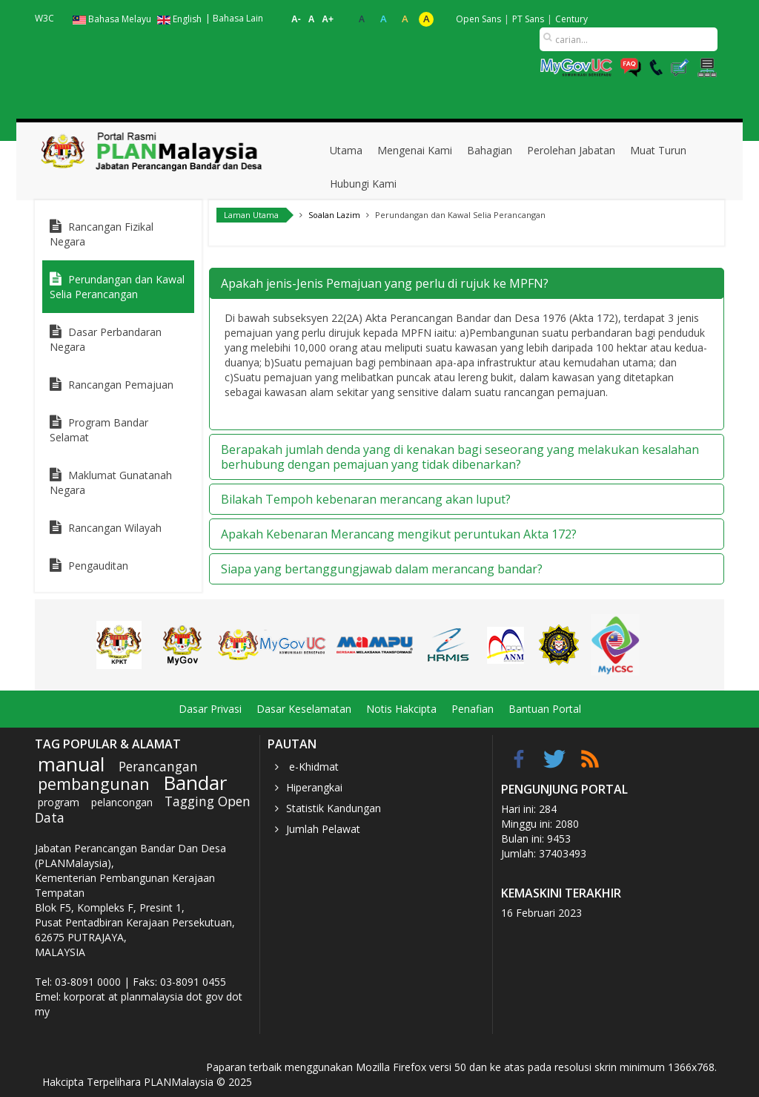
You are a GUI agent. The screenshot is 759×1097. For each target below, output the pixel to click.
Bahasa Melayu (113, 19)
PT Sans (528, 19)
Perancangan (158, 766)
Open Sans (478, 19)
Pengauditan (98, 566)
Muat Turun (658, 150)
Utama (346, 150)
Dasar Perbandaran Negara (106, 339)
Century (571, 19)
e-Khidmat (312, 767)
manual (71, 764)
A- (296, 19)
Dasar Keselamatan (303, 709)
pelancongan (122, 802)
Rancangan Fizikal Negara (101, 234)
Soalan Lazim (334, 214)
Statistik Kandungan (333, 808)
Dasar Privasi (210, 709)
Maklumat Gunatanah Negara (111, 482)
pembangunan (94, 783)
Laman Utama (251, 214)
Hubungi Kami (363, 184)
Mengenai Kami (414, 150)
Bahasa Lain (238, 18)
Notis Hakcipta (401, 709)
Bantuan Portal (544, 709)
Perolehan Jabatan (571, 150)
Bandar (195, 782)
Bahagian (489, 150)
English (179, 19)
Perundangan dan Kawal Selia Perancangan (117, 286)
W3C (44, 18)
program (58, 802)
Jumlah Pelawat (323, 829)
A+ (328, 19)
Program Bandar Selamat (99, 429)
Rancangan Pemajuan (120, 385)
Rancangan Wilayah (115, 528)
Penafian (472, 709)
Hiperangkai (314, 787)
